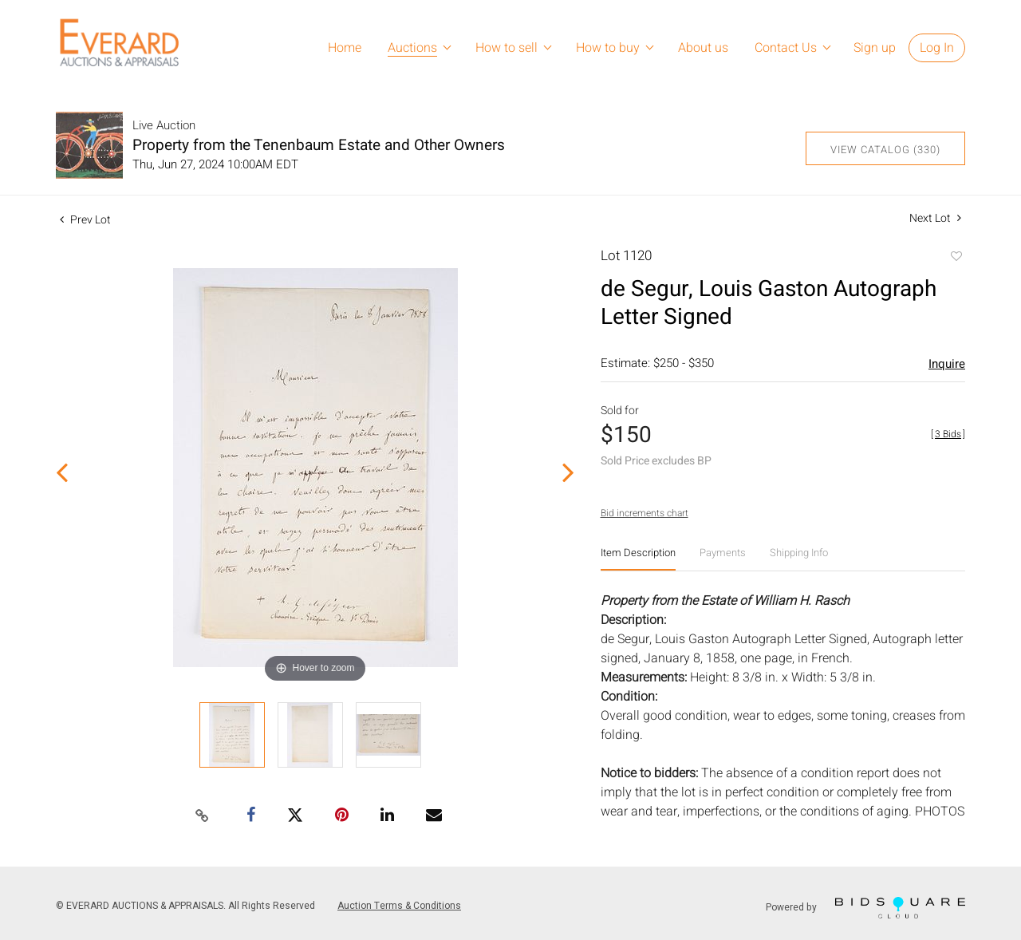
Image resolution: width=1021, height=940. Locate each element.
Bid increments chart (644, 513)
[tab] (638, 559)
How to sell (506, 47)
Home (344, 47)
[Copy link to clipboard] (202, 816)
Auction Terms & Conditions (399, 906)
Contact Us (786, 47)
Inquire (946, 364)
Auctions (412, 47)
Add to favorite (955, 257)
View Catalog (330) (885, 149)
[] (948, 434)
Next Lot (935, 218)
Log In (937, 47)
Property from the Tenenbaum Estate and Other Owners (318, 145)
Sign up (874, 47)
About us (703, 47)
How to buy (608, 47)
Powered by (865, 907)
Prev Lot (85, 219)
